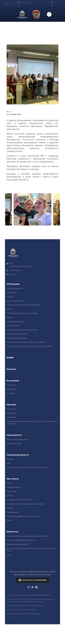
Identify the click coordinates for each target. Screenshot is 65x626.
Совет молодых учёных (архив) (17, 439)
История (10, 309)
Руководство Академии (15, 288)
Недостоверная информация (17, 338)
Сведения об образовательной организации (22, 330)
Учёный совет (11, 292)
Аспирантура (11, 389)
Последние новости (14, 487)
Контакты (9, 3)
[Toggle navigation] (49, 14)
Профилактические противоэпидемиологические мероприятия (29, 346)
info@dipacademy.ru (25, 3)
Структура (10, 297)
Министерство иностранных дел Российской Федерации (25, 606)
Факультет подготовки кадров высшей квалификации (25, 504)
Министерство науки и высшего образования (22, 610)
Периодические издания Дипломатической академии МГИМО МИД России (31, 549)
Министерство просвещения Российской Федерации (24, 614)
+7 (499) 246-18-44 (13, 5)
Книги (9, 555)
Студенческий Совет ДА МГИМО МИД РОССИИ (23, 305)
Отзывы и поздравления (15, 321)
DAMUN (9, 520)
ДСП (8, 463)
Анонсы (9, 483)
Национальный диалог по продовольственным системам (27, 467)
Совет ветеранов (12, 512)
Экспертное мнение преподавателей (20, 500)
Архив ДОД (10, 393)
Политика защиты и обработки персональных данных (26, 342)
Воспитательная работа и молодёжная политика (24, 516)
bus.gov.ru (10, 618)
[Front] (13, 252)
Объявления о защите (14, 443)
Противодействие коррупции (17, 334)
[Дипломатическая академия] (22, 14)
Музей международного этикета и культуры (22, 313)
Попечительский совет (15, 301)
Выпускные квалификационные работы (21, 540)
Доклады (10, 459)
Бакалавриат (11, 409)
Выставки (10, 508)
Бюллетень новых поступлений (18, 544)
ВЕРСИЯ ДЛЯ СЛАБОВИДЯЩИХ (32, 580)
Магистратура (12, 385)
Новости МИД (12, 491)
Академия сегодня (13, 325)
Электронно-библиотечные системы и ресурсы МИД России (28, 536)
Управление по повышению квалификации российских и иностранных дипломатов (32, 422)
